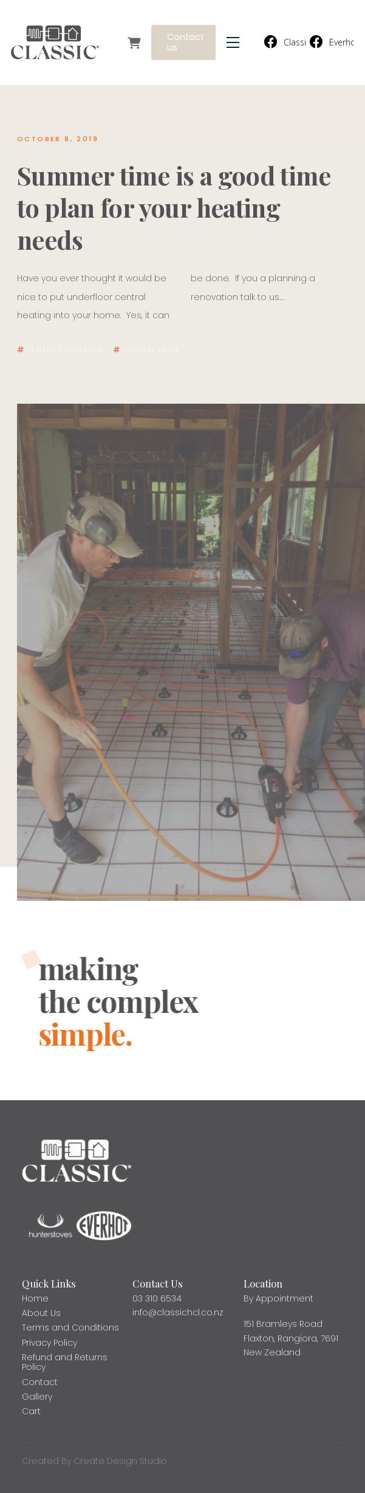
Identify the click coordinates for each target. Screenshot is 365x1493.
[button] (233, 43)
